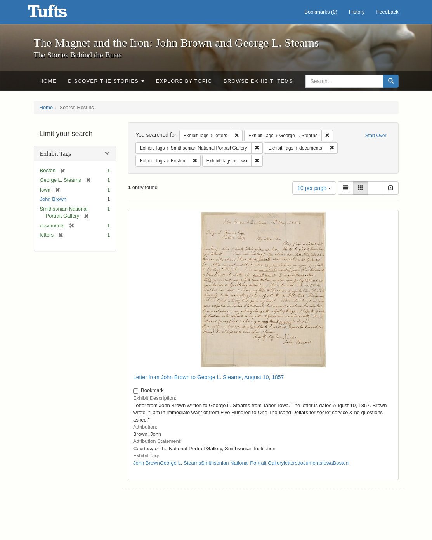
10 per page (314, 188)
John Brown (53, 199)
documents (309, 463)
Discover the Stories (106, 81)
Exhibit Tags (55, 153)
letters (290, 463)
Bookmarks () (320, 12)
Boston (341, 463)
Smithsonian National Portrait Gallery (242, 463)
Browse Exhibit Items (258, 81)
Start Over (376, 135)
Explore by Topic (184, 81)
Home (48, 81)
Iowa (327, 463)
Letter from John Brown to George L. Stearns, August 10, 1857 (208, 377)
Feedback (387, 12)
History (356, 12)
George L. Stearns (180, 463)
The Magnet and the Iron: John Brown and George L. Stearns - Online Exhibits (57, 13)
